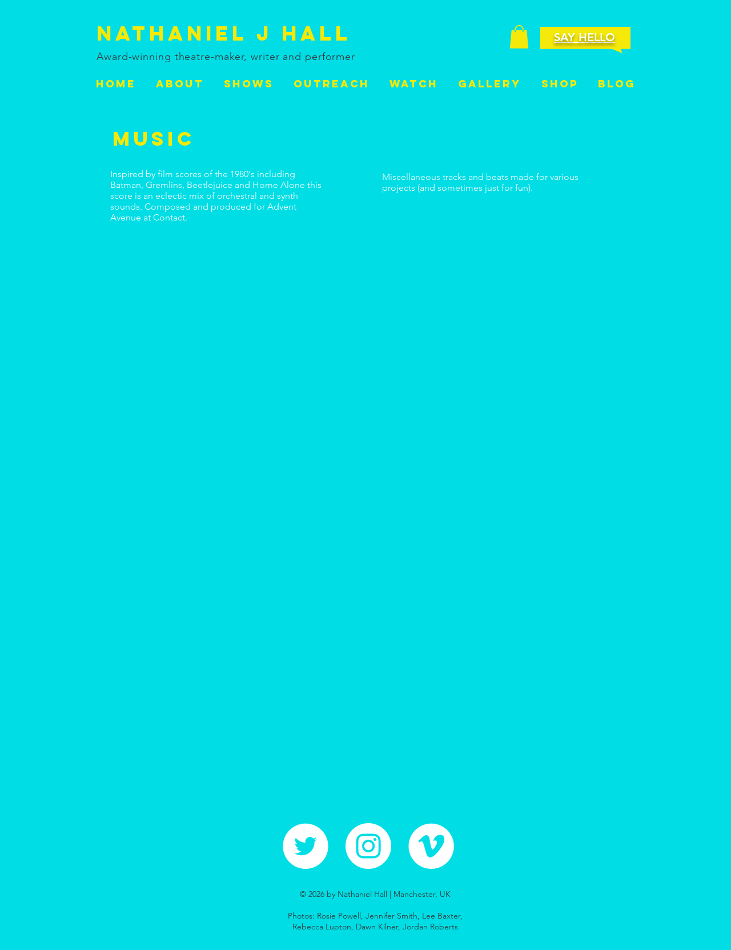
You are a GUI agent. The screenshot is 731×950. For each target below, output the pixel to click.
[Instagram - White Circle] (368, 846)
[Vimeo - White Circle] (431, 846)
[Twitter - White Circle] (305, 846)
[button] (519, 37)
